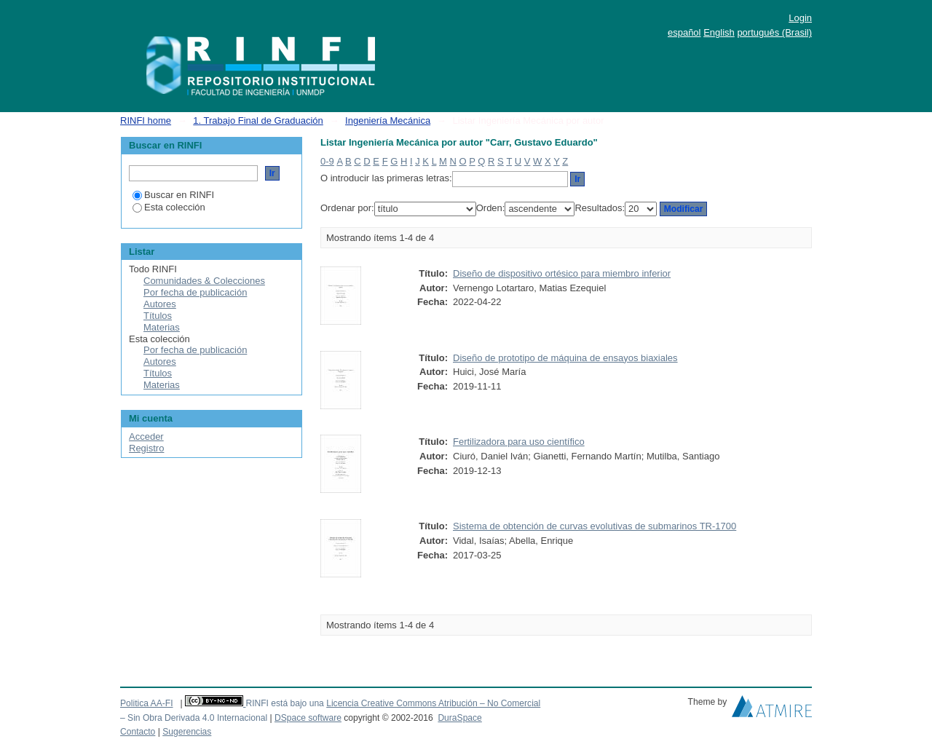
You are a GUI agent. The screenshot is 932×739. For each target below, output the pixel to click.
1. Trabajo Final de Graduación (258, 120)
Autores (159, 304)
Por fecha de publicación (195, 292)
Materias (161, 327)
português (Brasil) (774, 32)
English (719, 32)
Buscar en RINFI (173, 194)
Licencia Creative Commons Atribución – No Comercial (433, 703)
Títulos (157, 315)
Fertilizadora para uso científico (519, 441)
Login (800, 17)
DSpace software (308, 718)
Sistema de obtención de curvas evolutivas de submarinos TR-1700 (594, 526)
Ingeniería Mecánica (387, 120)
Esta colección (169, 207)
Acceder (146, 436)
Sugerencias (186, 732)
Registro (146, 448)
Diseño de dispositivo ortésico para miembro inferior (562, 273)
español (684, 32)
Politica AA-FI (146, 703)
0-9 (327, 161)
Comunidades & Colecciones (204, 280)
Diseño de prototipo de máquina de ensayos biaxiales (565, 357)
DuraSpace (459, 718)
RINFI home (145, 120)
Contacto (137, 732)
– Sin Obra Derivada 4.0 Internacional (193, 718)
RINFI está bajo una (284, 703)
